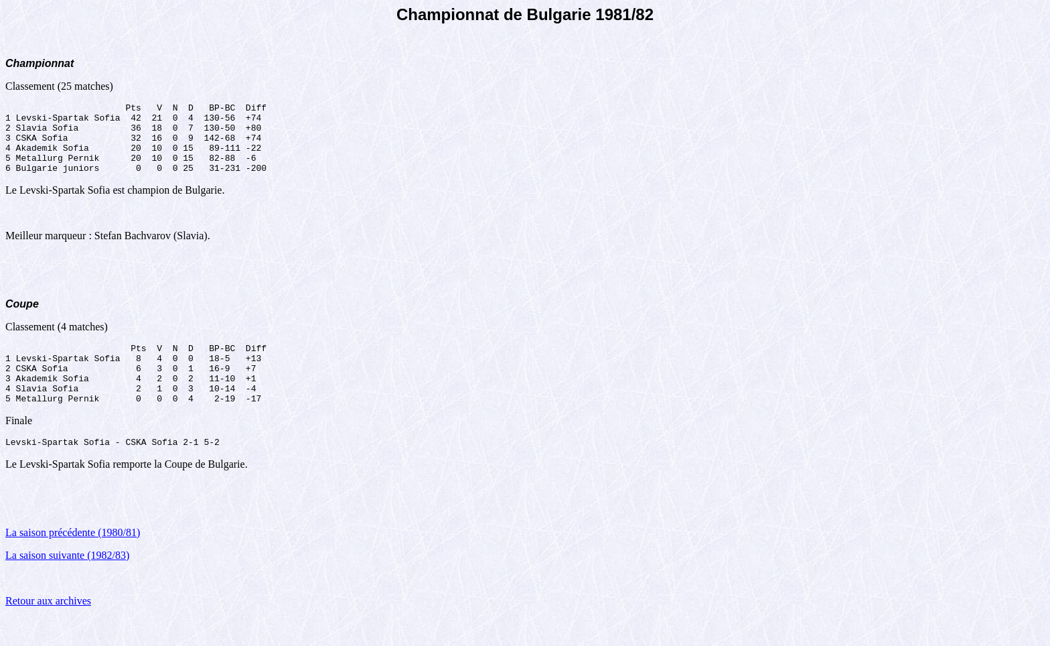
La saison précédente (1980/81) (72, 560)
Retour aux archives (48, 629)
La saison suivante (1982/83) (67, 583)
